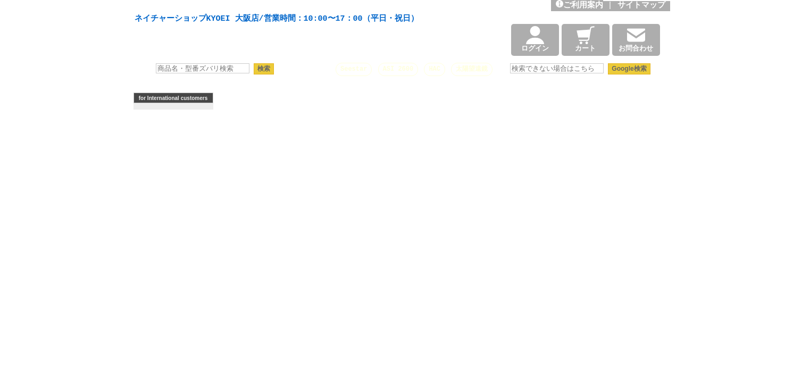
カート (585, 40)
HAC (434, 68)
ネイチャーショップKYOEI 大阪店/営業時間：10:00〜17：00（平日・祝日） (277, 19)
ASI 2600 (398, 68)
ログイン (535, 40)
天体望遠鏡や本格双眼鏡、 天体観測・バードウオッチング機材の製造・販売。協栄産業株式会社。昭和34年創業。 (274, 6)
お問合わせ (636, 40)
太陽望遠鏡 (472, 68)
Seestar (353, 68)
